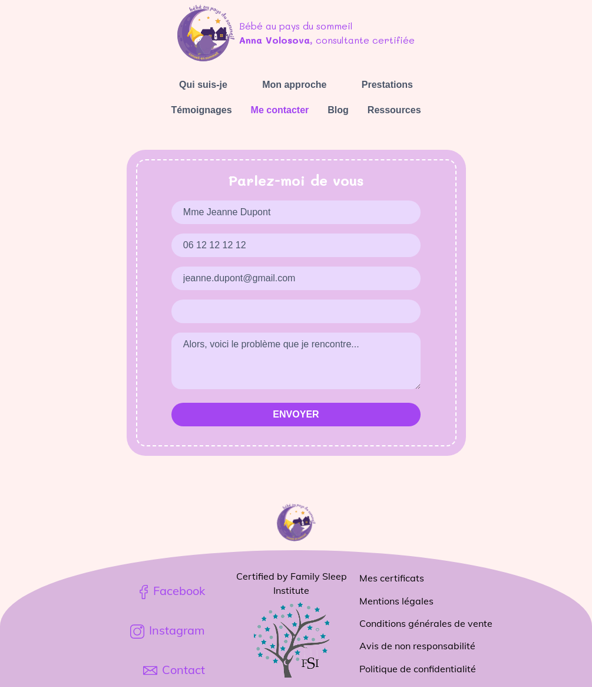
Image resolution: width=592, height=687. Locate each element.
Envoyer (296, 414)
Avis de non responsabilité (417, 646)
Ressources (394, 110)
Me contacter (280, 110)
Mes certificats (391, 578)
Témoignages (201, 110)
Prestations (387, 85)
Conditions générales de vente (425, 623)
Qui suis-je (203, 85)
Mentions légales (396, 601)
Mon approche (294, 85)
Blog (338, 110)
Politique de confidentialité (417, 669)
